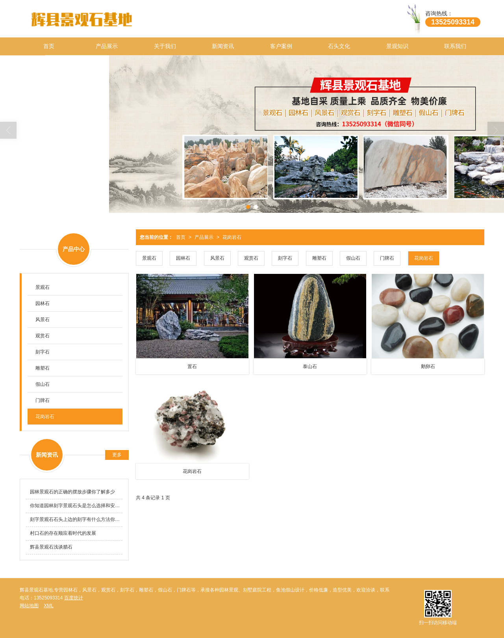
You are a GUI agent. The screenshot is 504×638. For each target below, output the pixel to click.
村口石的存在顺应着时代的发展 (63, 533)
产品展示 (107, 46)
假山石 (353, 258)
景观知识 (397, 46)
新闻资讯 (223, 46)
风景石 (217, 258)
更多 (117, 455)
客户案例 (281, 46)
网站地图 (29, 605)
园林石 (183, 258)
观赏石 (251, 258)
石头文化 (339, 46)
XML (49, 605)
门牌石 (387, 258)
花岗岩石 (231, 237)
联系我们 (455, 46)
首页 (48, 46)
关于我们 (165, 46)
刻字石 (285, 258)
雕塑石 (319, 258)
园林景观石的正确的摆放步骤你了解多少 (72, 492)
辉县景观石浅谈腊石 (51, 547)
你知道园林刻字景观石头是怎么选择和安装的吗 (76, 505)
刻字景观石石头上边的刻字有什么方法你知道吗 (76, 519)
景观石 (149, 258)
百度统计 (73, 598)
